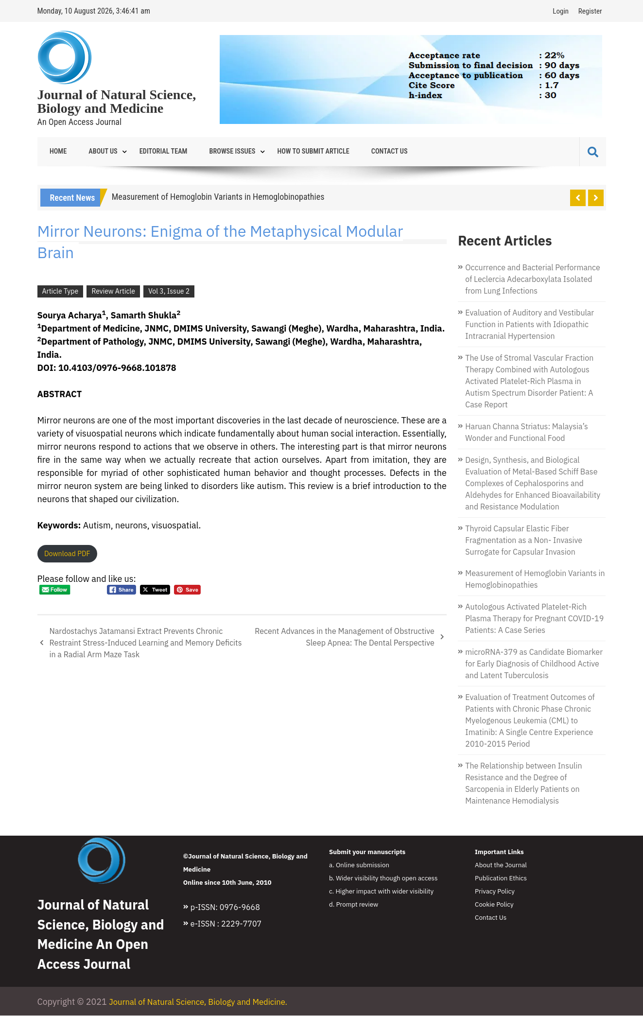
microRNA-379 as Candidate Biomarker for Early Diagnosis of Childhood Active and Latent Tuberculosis (534, 664)
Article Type (60, 291)
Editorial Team (149, 152)
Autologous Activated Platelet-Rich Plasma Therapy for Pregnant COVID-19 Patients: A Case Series (534, 618)
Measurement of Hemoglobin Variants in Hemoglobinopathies (218, 197)
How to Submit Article (286, 152)
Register (590, 11)
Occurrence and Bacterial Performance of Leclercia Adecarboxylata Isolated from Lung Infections (532, 279)
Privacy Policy (495, 891)
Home (55, 152)
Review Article (113, 291)
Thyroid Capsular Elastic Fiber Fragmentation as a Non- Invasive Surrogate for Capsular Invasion (523, 540)
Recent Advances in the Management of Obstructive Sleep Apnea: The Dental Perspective (344, 637)
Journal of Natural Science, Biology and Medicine (116, 101)
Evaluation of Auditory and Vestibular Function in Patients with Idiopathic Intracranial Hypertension (529, 324)
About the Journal (501, 865)
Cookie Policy (494, 904)
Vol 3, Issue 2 (169, 291)
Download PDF (67, 554)
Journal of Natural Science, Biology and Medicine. (205, 1002)
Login (561, 11)
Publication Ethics (501, 878)
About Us (94, 152)
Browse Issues (211, 152)
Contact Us (356, 152)
